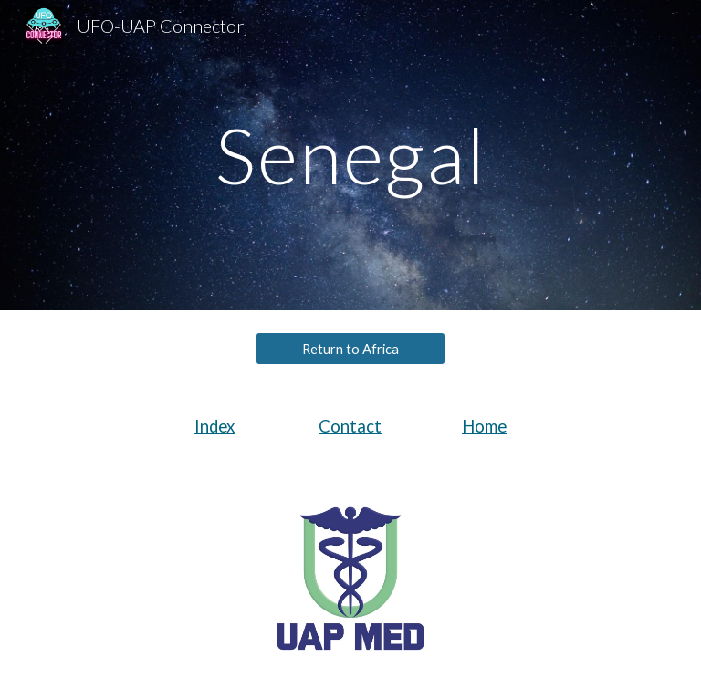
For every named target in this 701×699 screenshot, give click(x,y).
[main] (350, 155)
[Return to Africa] (350, 349)
